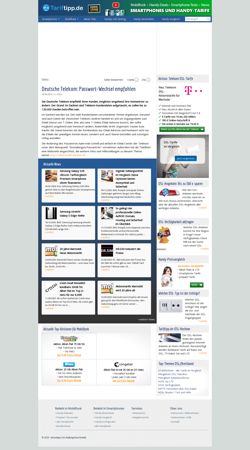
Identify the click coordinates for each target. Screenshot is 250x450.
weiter (50, 196)
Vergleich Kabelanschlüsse (174, 377)
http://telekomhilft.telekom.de (68, 155)
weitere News (147, 319)
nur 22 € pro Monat (124, 380)
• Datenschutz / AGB (180, 417)
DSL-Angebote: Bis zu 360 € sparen (181, 183)
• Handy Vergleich (102, 417)
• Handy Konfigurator (104, 421)
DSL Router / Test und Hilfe (175, 392)
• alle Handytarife (64, 421)
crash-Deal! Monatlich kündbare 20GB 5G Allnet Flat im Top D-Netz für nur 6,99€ (72, 289)
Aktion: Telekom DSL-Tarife (176, 78)
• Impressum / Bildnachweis (184, 413)
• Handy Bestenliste (103, 413)
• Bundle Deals (62, 426)
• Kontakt (175, 421)
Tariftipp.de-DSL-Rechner (174, 329)
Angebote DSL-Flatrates (173, 374)
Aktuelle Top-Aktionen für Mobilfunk (66, 329)
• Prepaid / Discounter (66, 417)
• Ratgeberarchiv (140, 417)
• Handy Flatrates (64, 413)
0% (146, 80)
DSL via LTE (166, 381)
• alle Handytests (102, 426)
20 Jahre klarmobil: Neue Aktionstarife (71, 251)
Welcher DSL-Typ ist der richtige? (179, 293)
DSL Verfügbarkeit (170, 385)
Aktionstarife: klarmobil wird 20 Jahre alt (129, 288)
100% (133, 80)
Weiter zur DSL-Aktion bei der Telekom (180, 129)
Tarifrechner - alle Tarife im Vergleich (180, 370)
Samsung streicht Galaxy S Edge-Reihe (72, 213)
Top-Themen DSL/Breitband (176, 363)
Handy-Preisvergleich (172, 259)
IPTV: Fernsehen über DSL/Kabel (178, 388)
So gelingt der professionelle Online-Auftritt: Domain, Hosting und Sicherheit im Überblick (129, 216)
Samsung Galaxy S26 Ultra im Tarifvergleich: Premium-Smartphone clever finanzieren (73, 176)
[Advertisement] (125, 48)
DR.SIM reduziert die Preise (128, 251)
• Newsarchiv (138, 413)
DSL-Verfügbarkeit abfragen (176, 222)
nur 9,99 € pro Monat (69, 355)
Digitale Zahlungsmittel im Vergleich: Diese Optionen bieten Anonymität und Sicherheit (129, 178)
